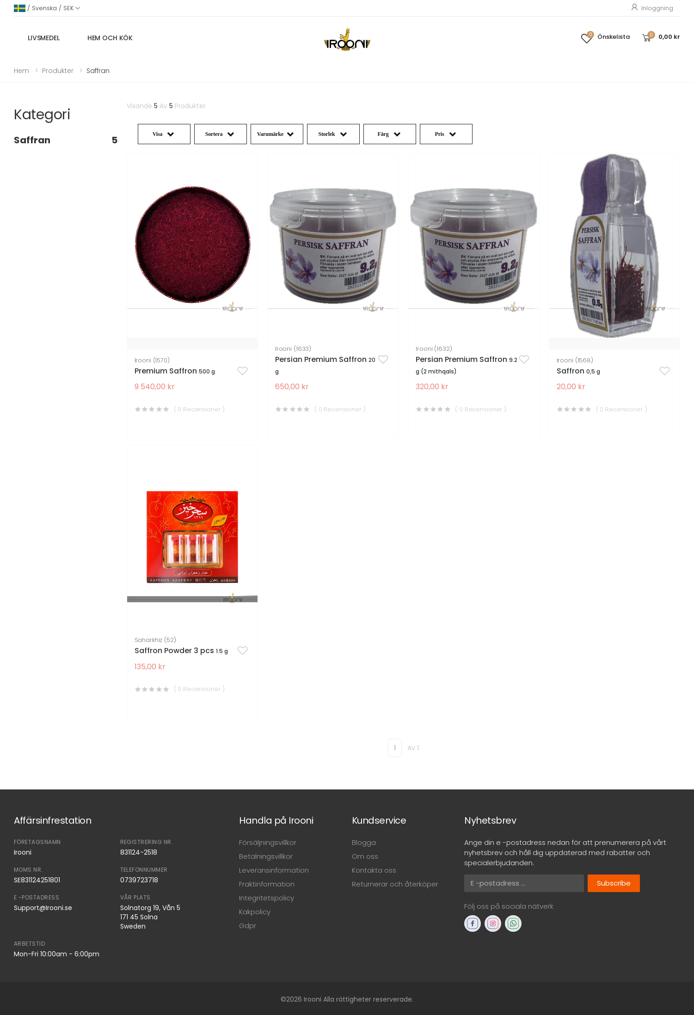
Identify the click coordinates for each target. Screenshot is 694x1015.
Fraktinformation (267, 884)
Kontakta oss (374, 870)
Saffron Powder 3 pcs (181, 650)
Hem (21, 70)
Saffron (578, 371)
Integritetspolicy (266, 898)
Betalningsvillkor (266, 856)
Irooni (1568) (575, 360)
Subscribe (614, 883)
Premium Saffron (175, 371)
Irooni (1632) (434, 348)
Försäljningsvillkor (267, 842)
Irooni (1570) (152, 360)
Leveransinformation (274, 870)
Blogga (364, 842)
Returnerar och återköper (395, 884)
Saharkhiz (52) (155, 640)
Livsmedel (44, 38)
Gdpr (247, 925)
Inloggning (651, 8)
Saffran (65, 140)
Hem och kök (110, 38)
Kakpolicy (254, 912)
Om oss (365, 856)
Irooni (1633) (293, 348)
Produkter (58, 70)
